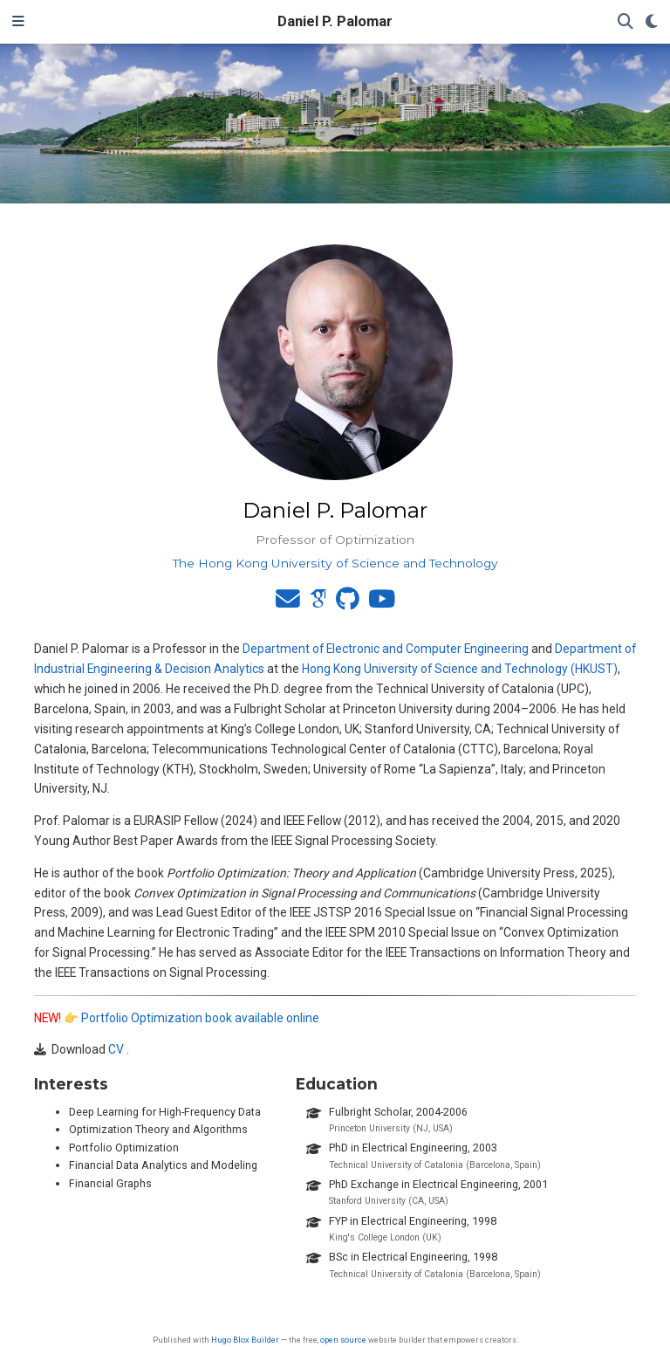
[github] (347, 603)
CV (116, 1049)
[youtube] (381, 603)
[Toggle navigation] (18, 21)
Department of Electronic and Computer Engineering (386, 649)
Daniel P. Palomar (335, 21)
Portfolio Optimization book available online (200, 1018)
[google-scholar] (318, 603)
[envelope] (288, 603)
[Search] (625, 22)
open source (343, 1339)
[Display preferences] (652, 22)
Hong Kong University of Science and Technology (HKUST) (460, 669)
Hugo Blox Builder (245, 1339)
